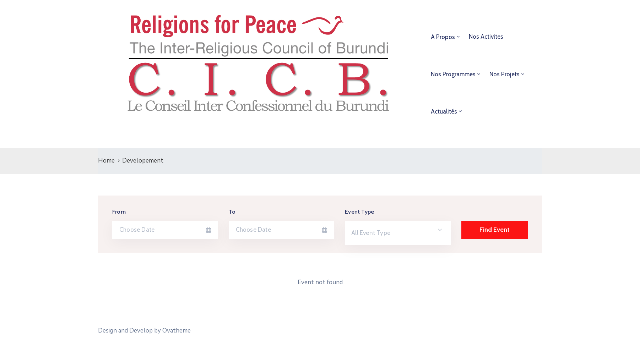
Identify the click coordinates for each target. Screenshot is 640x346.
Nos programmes (453, 74)
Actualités (444, 111)
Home (106, 160)
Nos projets (504, 74)
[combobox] (398, 233)
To (232, 211)
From (119, 211)
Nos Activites (486, 36)
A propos (443, 36)
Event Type (359, 211)
